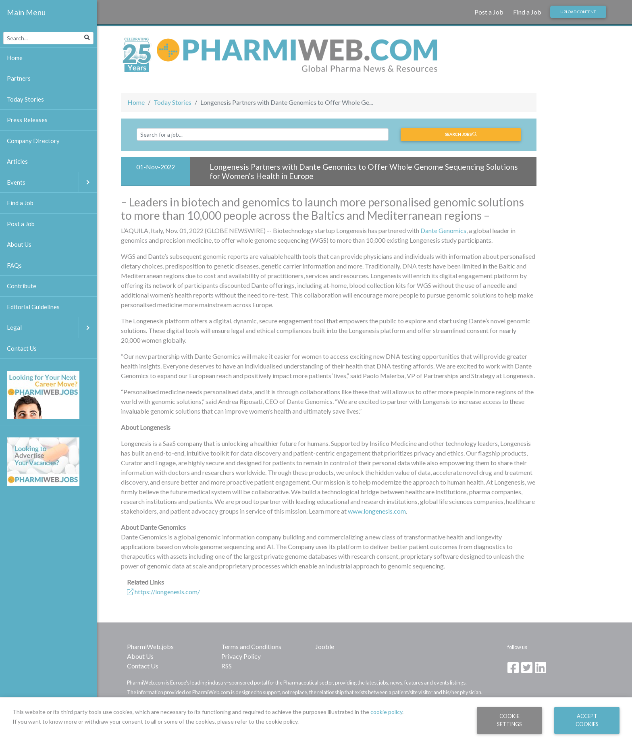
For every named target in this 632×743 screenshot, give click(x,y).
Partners (19, 78)
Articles (17, 161)
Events (52, 182)
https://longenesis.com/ (163, 591)
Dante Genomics (443, 230)
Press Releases (27, 119)
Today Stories (172, 102)
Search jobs (461, 134)
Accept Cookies (587, 720)
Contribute (21, 285)
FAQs (14, 265)
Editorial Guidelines (33, 306)
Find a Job (527, 12)
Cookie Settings (509, 720)
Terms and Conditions (251, 646)
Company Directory (33, 140)
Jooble (324, 646)
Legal (52, 327)
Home (136, 102)
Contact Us (142, 666)
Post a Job (488, 12)
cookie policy (386, 711)
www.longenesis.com (377, 511)
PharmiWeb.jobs (150, 646)
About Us (140, 656)
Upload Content (578, 11)
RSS (226, 666)
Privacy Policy (241, 656)
